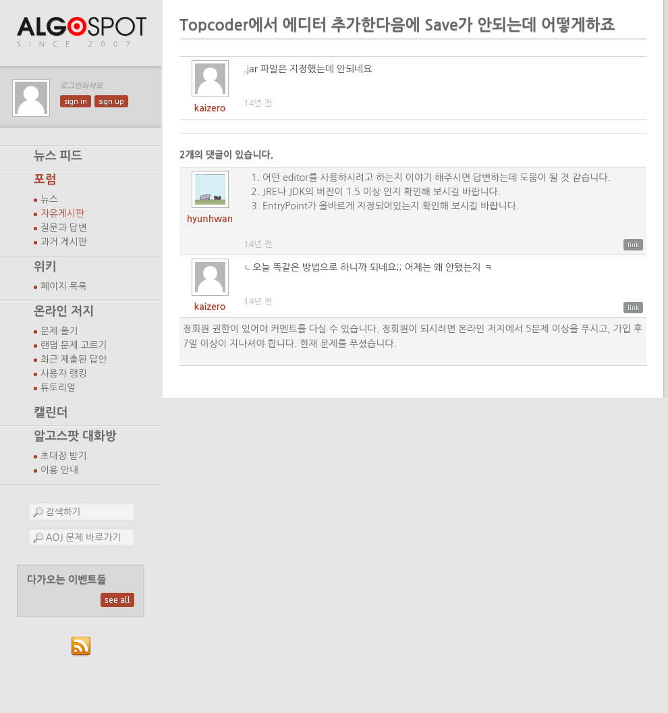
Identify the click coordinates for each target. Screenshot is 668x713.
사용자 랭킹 (63, 373)
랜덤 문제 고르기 (73, 345)
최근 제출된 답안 (73, 359)
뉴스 (49, 199)
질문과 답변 (63, 227)
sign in (75, 101)
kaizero (209, 108)
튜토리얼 (58, 387)
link (633, 244)
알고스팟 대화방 (75, 436)
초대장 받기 (63, 455)
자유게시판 (62, 213)
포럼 (45, 180)
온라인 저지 (64, 311)
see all (117, 600)
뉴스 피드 (58, 156)
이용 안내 (59, 470)
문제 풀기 (59, 331)
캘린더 (50, 412)
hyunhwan (210, 218)
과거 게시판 (63, 241)
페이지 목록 (63, 286)
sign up (111, 101)
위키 (45, 267)
